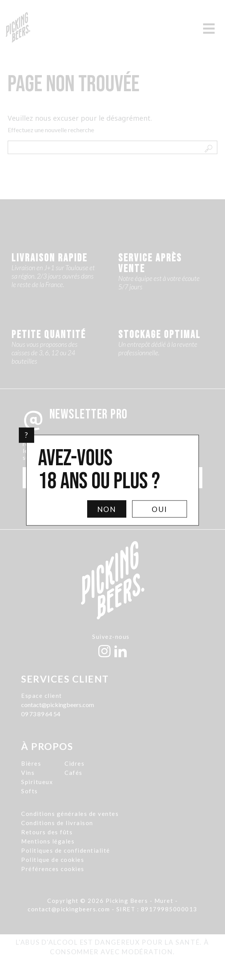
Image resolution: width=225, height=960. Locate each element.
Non (107, 508)
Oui (159, 508)
